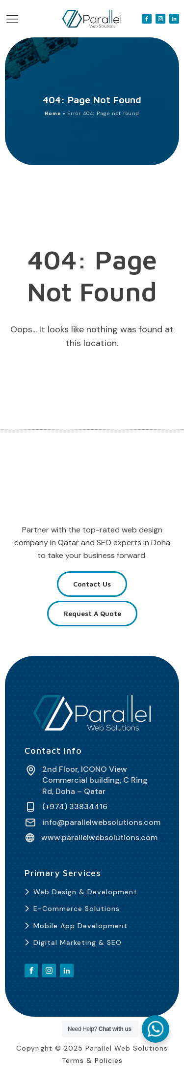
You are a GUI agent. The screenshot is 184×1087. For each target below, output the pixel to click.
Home (53, 113)
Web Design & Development (85, 891)
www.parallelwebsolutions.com (99, 838)
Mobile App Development (80, 925)
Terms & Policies (92, 1060)
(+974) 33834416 (74, 807)
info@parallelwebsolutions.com (101, 822)
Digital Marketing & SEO (77, 942)
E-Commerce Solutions (76, 908)
